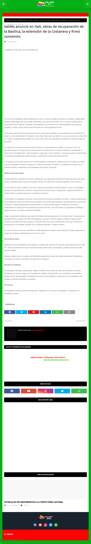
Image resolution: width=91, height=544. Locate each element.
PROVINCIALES (22, 20)
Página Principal (11, 20)
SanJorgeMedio (11, 41)
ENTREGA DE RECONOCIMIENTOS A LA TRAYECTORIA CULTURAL (33, 502)
